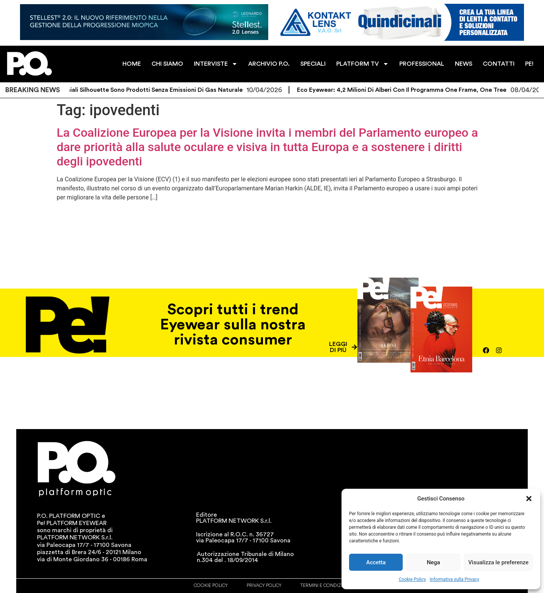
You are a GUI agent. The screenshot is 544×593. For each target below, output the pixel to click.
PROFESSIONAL (421, 64)
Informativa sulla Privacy (454, 579)
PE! (529, 64)
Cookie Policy (412, 579)
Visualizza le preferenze (498, 562)
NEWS (463, 64)
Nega (433, 562)
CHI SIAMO (167, 64)
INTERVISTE (216, 64)
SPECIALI (313, 64)
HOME (131, 64)
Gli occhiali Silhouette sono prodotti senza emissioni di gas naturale (150, 90)
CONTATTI (499, 64)
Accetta (376, 562)
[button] (529, 498)
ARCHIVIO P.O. (269, 64)
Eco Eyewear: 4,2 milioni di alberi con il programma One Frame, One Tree (407, 90)
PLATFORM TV (362, 64)
